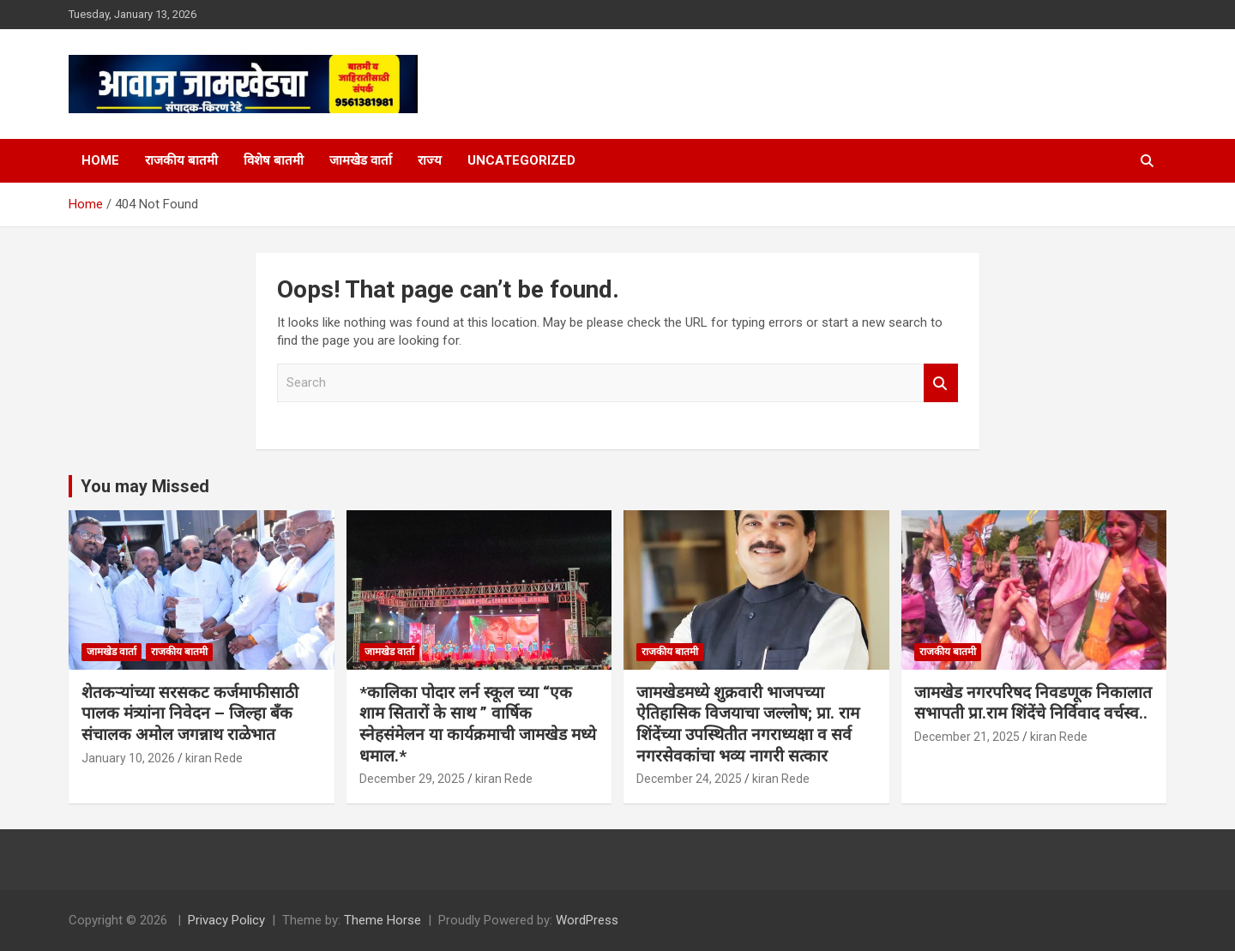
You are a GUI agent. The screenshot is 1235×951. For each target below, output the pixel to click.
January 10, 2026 (128, 758)
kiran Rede (214, 758)
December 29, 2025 (412, 778)
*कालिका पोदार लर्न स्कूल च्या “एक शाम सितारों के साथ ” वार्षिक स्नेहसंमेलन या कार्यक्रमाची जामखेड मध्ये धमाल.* (477, 724)
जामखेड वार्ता (360, 160)
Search (941, 383)
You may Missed (145, 486)
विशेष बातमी (274, 160)
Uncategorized (521, 160)
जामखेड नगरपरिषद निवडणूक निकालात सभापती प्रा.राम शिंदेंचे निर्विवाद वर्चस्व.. (1033, 703)
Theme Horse (382, 920)
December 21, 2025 (967, 736)
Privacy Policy (226, 920)
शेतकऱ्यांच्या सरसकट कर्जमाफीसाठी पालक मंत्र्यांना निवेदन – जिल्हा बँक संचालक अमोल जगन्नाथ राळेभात (189, 713)
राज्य (430, 160)
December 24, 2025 (689, 778)
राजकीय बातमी (181, 160)
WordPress (587, 920)
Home (100, 160)
